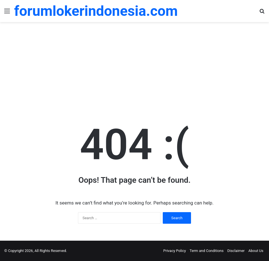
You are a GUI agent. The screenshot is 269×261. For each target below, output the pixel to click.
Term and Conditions (207, 251)
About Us (255, 251)
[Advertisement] (134, 67)
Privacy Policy (174, 251)
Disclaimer (235, 251)
